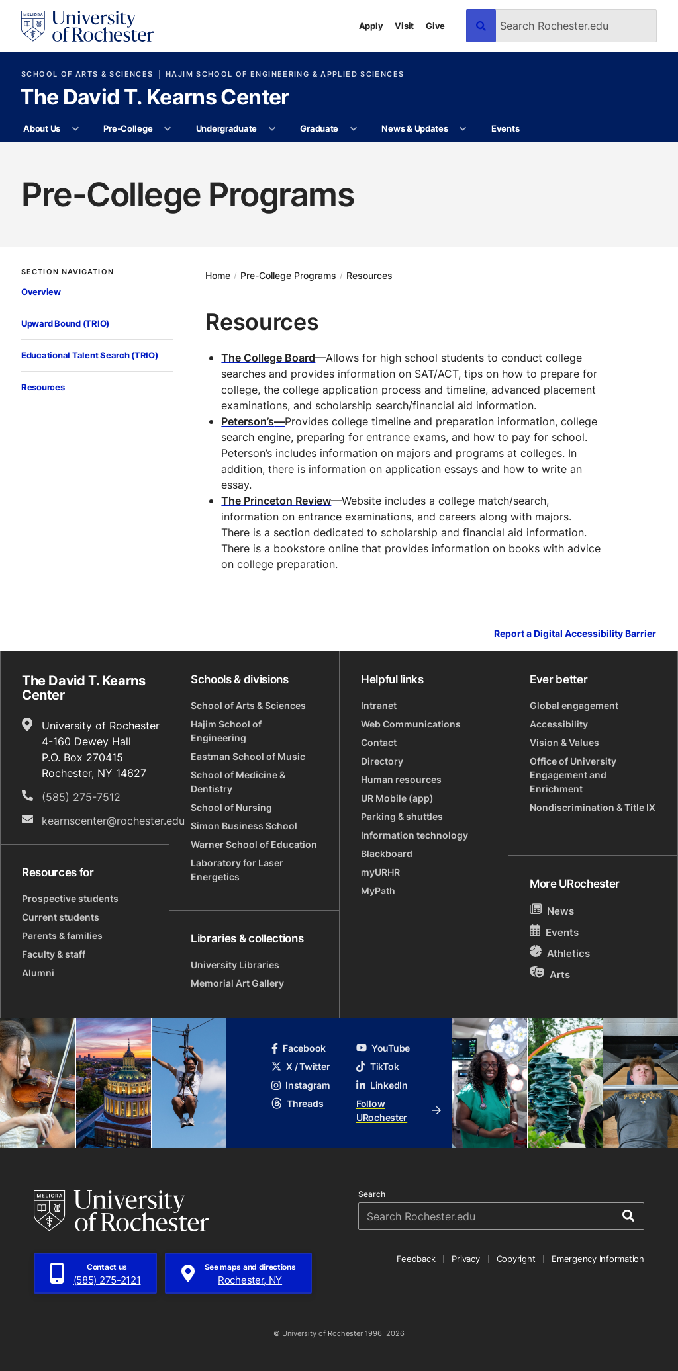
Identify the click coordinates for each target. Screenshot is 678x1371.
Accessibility (559, 724)
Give (435, 26)
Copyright (516, 1259)
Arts (550, 973)
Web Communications (411, 724)
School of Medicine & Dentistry (238, 782)
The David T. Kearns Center (154, 98)
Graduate (319, 128)
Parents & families (62, 935)
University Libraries (235, 964)
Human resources (401, 779)
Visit (404, 26)
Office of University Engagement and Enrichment (573, 775)
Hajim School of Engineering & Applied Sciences (285, 74)
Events (505, 128)
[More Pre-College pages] (168, 129)
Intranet (379, 705)
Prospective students (70, 898)
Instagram (300, 1085)
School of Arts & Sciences (87, 74)
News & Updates (414, 128)
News (552, 910)
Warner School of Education (254, 844)
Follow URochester (398, 1110)
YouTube (383, 1048)
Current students (60, 917)
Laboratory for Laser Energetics (237, 869)
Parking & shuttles (402, 816)
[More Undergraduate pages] (272, 129)
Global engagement (574, 705)
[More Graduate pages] (353, 129)
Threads (297, 1103)
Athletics (560, 952)
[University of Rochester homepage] (87, 26)
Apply (371, 26)
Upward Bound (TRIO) (65, 323)
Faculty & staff (53, 954)
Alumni (38, 972)
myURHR (380, 872)
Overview (41, 292)
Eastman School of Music (248, 756)
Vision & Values (564, 742)
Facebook (298, 1048)
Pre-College (127, 128)
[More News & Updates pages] (463, 129)
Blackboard (386, 853)
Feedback (416, 1259)
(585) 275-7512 (81, 797)
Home (217, 275)
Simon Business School (244, 825)
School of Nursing (231, 807)
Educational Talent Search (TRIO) (89, 355)
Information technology (414, 835)
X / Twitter (300, 1066)
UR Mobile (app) (397, 798)
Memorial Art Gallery (237, 983)
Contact (379, 742)
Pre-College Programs (288, 275)
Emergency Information (598, 1259)
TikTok (377, 1066)
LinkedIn (382, 1085)
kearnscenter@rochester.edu (113, 820)
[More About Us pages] (75, 129)
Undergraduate (227, 128)
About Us (41, 128)
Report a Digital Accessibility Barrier (575, 634)
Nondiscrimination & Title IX (592, 807)
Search (371, 1194)
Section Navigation (67, 272)
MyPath (378, 890)
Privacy (465, 1259)
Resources (43, 387)
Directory (382, 761)
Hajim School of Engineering (226, 731)
